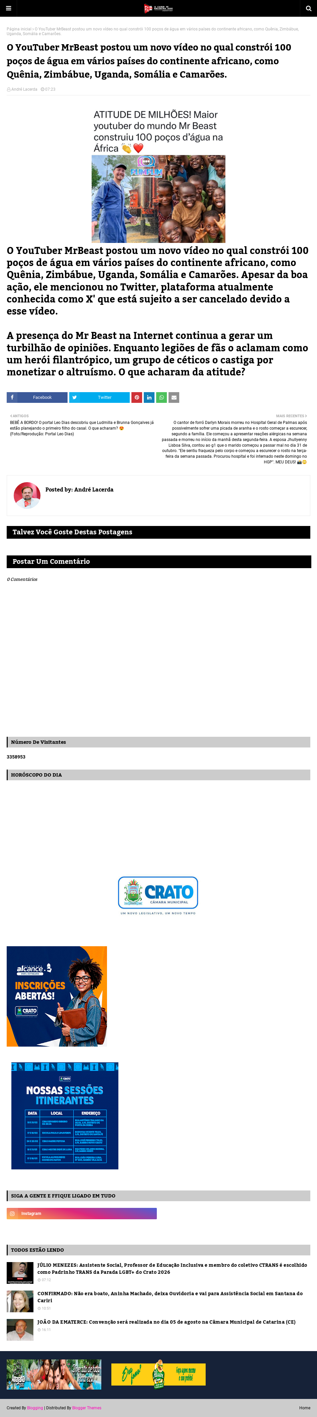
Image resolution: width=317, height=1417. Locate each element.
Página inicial (19, 29)
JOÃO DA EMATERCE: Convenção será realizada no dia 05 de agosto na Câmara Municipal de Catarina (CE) (166, 1322)
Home (304, 1408)
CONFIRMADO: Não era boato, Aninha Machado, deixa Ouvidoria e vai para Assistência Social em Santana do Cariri (170, 1298)
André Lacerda (24, 89)
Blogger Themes (86, 1408)
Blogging (35, 1408)
